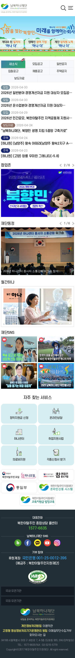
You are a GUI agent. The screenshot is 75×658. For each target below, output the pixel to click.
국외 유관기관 (13, 601)
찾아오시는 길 (37, 635)
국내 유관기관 (13, 591)
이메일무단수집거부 (59, 631)
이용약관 (48, 626)
